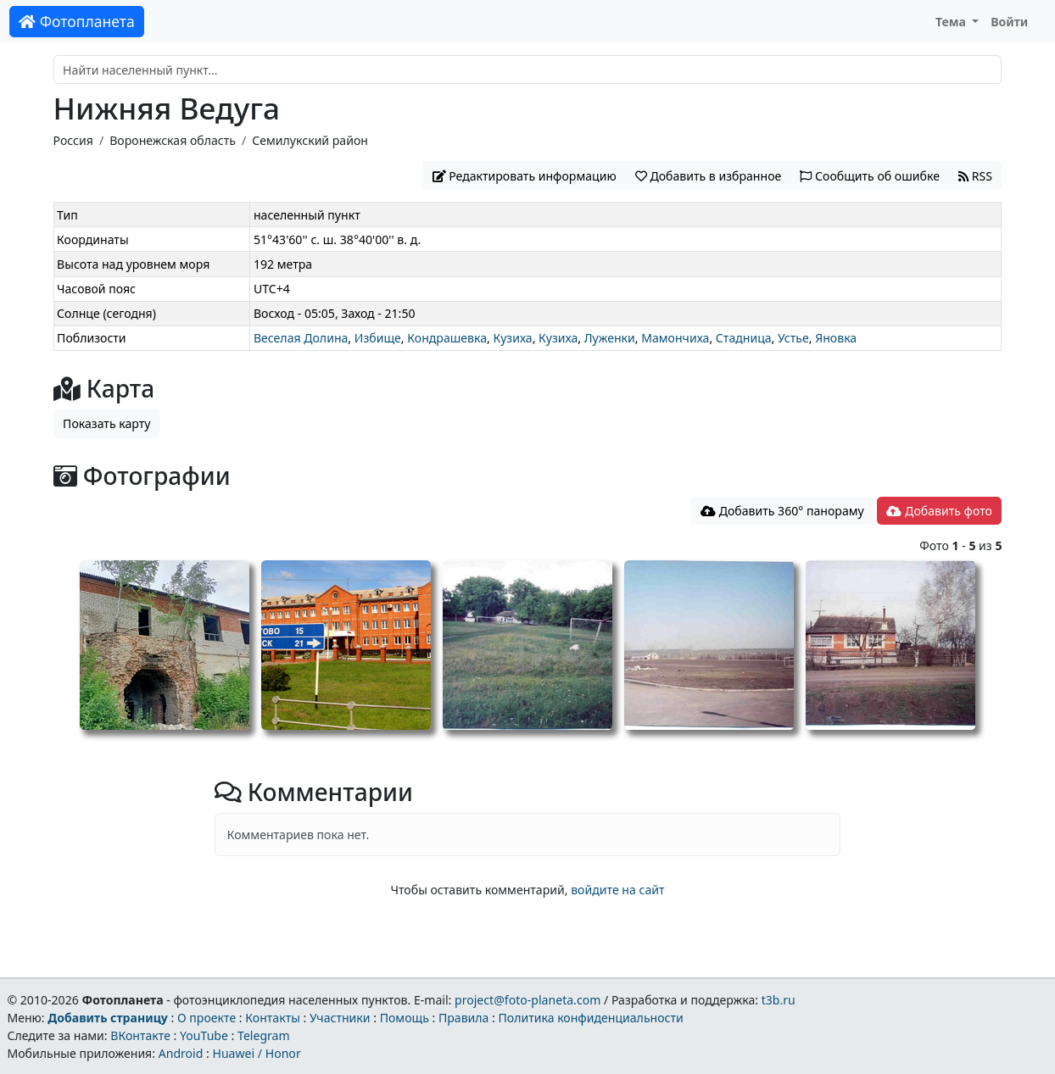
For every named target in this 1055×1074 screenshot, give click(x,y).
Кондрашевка (447, 338)
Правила (463, 1018)
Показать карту (106, 423)
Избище (377, 338)
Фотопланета (77, 21)
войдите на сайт (617, 890)
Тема (952, 22)
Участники (340, 1018)
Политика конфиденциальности (591, 1018)
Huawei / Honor (256, 1053)
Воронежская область (172, 140)
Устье (793, 338)
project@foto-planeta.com (527, 1000)
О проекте (206, 1018)
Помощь (404, 1018)
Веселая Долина (301, 338)
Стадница (744, 338)
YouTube (204, 1035)
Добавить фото (938, 511)
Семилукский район (310, 140)
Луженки (609, 338)
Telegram (263, 1035)
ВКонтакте (140, 1035)
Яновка (836, 338)
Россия (73, 140)
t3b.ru (778, 1000)
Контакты (272, 1018)
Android (181, 1053)
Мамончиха (675, 338)
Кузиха (512, 338)
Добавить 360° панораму (782, 511)
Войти (1009, 22)
